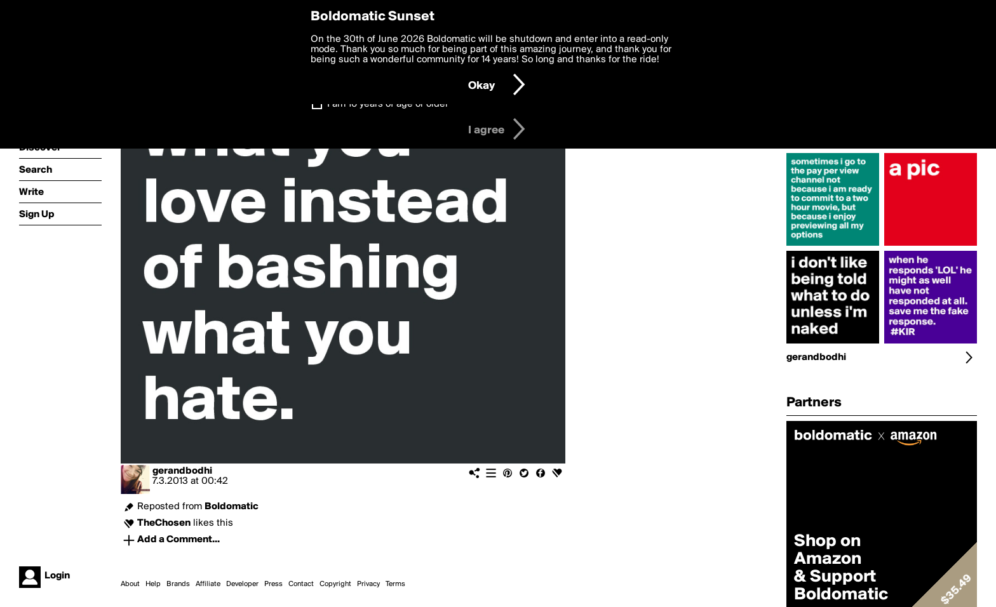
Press (273, 584)
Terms (395, 584)
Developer (242, 584)
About (130, 584)
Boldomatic (232, 507)
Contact (301, 584)
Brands (178, 584)
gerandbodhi (182, 471)
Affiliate (208, 584)
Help (153, 584)
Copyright (335, 584)
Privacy (368, 584)
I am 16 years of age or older (387, 104)
